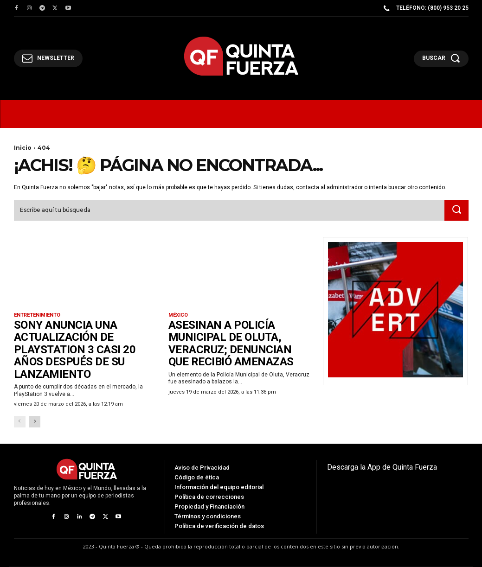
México (178, 315)
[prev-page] (20, 421)
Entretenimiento (37, 315)
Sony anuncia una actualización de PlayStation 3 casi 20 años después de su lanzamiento (75, 350)
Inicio (23, 147)
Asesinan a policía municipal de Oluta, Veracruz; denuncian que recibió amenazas (231, 343)
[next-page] (34, 421)
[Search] (456, 210)
